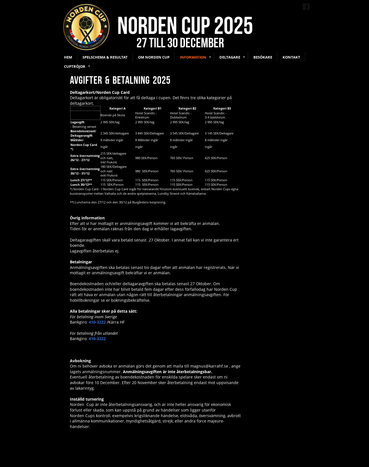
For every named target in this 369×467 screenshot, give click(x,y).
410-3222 (97, 322)
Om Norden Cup (153, 57)
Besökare (262, 57)
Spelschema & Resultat (105, 57)
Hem (68, 57)
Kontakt (291, 57)
